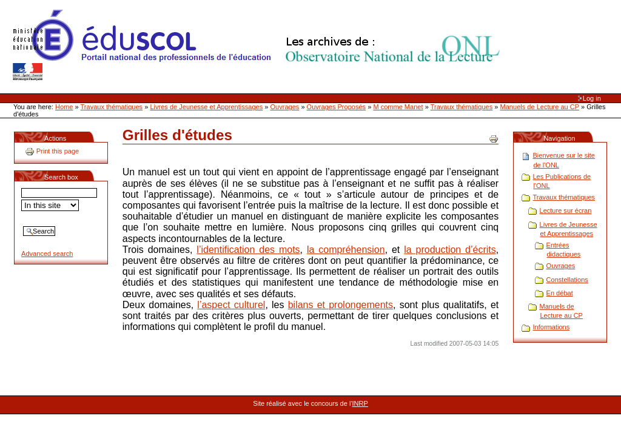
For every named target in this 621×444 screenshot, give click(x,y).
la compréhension (346, 249)
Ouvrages (285, 106)
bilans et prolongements (340, 305)
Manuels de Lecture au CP (539, 106)
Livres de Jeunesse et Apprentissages (206, 106)
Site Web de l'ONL (259, 45)
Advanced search (47, 253)
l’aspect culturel (231, 305)
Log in (592, 98)
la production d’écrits (450, 249)
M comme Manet (398, 106)
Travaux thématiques (112, 106)
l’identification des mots (248, 249)
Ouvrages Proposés (336, 106)
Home (64, 106)
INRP (360, 403)
